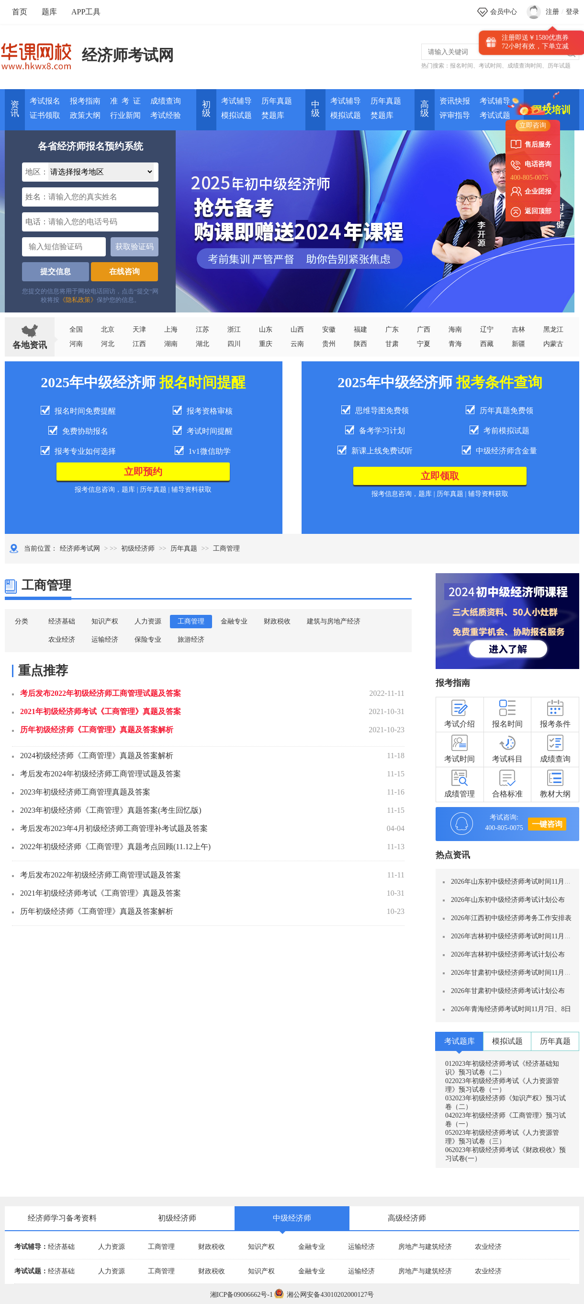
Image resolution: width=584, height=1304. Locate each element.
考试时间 (490, 65)
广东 (392, 329)
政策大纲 (85, 115)
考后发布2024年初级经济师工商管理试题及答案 (100, 774)
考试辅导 (236, 101)
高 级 (424, 108)
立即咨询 (532, 125)
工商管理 (191, 621)
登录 (572, 11)
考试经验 (165, 115)
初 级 (206, 108)
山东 (265, 329)
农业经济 (61, 639)
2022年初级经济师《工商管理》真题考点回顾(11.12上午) (115, 846)
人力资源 (148, 621)
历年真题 (276, 101)
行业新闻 (125, 115)
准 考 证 (125, 101)
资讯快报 (454, 101)
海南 (455, 329)
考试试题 (495, 115)
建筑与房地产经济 (333, 621)
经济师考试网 (128, 55)
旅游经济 (191, 639)
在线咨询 (124, 271)
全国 (76, 329)
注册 (552, 11)
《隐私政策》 (78, 299)
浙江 (234, 329)
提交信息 (55, 271)
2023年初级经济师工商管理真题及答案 (85, 792)
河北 (107, 343)
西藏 (487, 343)
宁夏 (423, 343)
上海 (171, 329)
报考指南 (85, 101)
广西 (423, 329)
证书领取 (45, 115)
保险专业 (148, 639)
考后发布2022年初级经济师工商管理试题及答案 (100, 693)
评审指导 (454, 115)
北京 (107, 329)
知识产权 (104, 621)
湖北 (202, 343)
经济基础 (61, 621)
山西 (297, 329)
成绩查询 (165, 101)
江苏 (202, 329)
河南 (76, 343)
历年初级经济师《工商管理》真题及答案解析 (96, 730)
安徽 (329, 329)
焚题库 (272, 115)
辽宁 (487, 329)
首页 (19, 12)
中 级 (315, 108)
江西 (139, 343)
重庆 (265, 343)
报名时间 (461, 65)
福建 (360, 329)
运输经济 (104, 639)
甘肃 (392, 343)
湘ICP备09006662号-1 (241, 1294)
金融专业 (234, 621)
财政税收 (277, 621)
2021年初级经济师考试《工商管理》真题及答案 (100, 711)
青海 (455, 343)
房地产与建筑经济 (425, 1246)
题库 (49, 12)
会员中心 (503, 11)
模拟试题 (236, 115)
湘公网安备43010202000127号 (324, 1294)
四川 (234, 343)
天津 (139, 329)
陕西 (360, 343)
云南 (297, 343)
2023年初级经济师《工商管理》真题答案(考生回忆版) (111, 810)
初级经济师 (138, 548)
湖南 (171, 343)
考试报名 (45, 101)
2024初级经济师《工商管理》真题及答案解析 (96, 755)
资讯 (15, 108)
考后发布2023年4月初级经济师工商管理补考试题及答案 (114, 828)
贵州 (329, 343)
